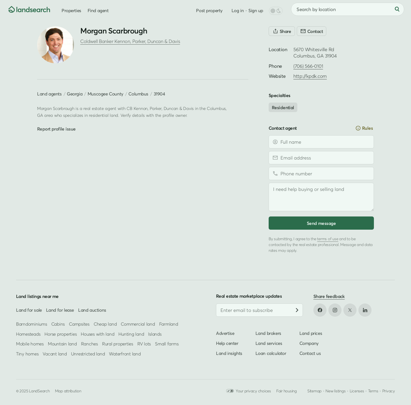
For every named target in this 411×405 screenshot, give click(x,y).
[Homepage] (25, 9)
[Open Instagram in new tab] (335, 310)
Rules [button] (364, 128)
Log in (238, 10)
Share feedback (329, 296)
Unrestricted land (88, 353)
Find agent (98, 10)
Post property (209, 10)
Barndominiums (31, 324)
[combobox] (347, 9)
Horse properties (60, 334)
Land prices (310, 333)
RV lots (144, 343)
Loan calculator (270, 353)
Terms (373, 390)
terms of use (327, 238)
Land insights (229, 353)
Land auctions (92, 310)
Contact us (310, 353)
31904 (159, 94)
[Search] (397, 9)
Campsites (79, 324)
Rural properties (117, 343)
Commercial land (138, 324)
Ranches (89, 343)
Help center (227, 343)
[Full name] (321, 141)
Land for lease (60, 310)
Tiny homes (27, 353)
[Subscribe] (297, 310)
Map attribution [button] (68, 390)
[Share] (282, 31)
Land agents (49, 94)
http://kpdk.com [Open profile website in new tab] (310, 76)
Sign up (255, 10)
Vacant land (55, 353)
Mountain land (62, 343)
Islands (154, 334)
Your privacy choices (248, 390)
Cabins (58, 324)
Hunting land (131, 334)
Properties (71, 10)
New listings (335, 390)
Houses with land (97, 334)
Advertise (225, 333)
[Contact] (311, 31)
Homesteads (28, 334)
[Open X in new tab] (350, 310)
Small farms (166, 343)
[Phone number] (321, 173)
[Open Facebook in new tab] (320, 310)
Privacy (388, 390)
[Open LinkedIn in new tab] (365, 310)
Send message (321, 223)
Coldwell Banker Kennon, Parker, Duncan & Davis (130, 41)
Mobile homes (30, 343)
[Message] (321, 197)
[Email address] (321, 157)
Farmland (168, 324)
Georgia (74, 94)
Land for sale (29, 310)
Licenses (357, 390)
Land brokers (268, 333)
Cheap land (105, 324)
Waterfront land (125, 353)
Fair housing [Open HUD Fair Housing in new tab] (286, 390)
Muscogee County (105, 94)
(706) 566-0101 (308, 66)
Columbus (138, 94)
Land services (268, 343)
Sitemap (314, 390)
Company (309, 343)
